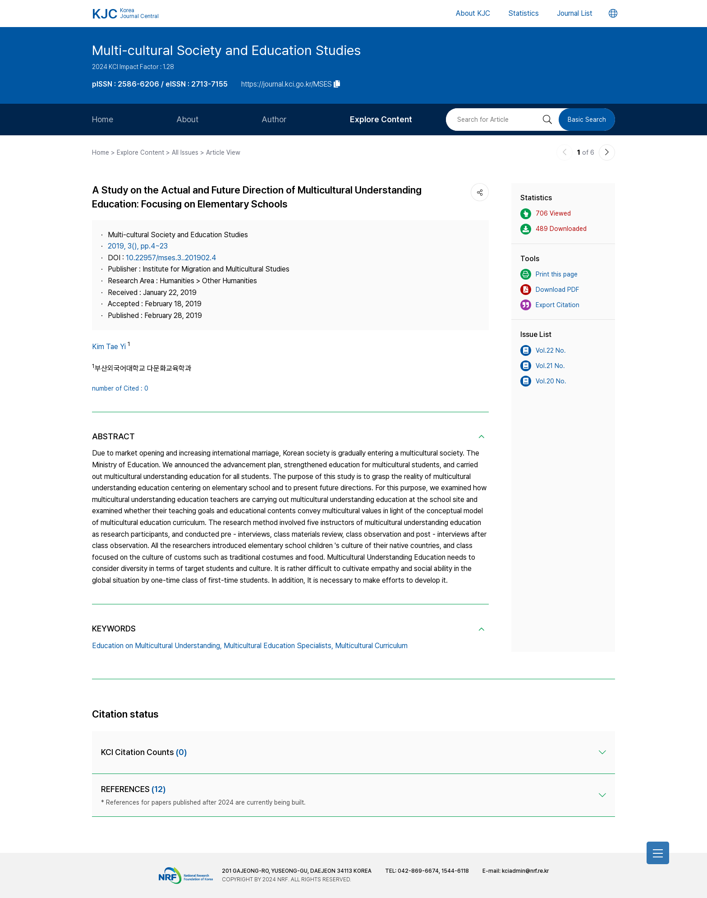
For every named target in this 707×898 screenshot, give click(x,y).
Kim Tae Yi (109, 346)
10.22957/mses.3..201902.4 (171, 257)
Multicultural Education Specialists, (278, 645)
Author (274, 119)
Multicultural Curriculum (371, 645)
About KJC (473, 13)
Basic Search (587, 119)
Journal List (574, 13)
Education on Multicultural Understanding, (157, 645)
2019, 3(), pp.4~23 (138, 246)
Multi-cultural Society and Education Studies (226, 50)
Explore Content (381, 119)
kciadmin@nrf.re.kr (525, 871)
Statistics (523, 13)
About (187, 119)
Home (102, 119)
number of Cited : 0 (120, 388)
